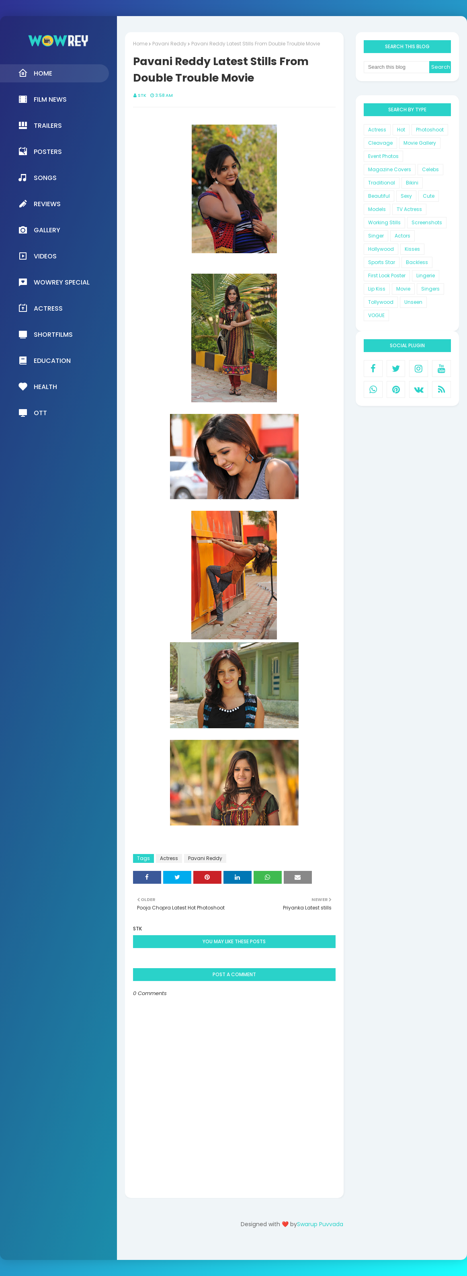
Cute (428, 196)
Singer (376, 235)
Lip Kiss (376, 288)
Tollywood (380, 302)
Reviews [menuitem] (39, 204)
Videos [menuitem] (37, 256)
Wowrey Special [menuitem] (54, 282)
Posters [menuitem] (40, 151)
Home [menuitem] (35, 73)
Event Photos (383, 156)
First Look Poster (387, 275)
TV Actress (409, 209)
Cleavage (380, 142)
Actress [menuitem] (40, 308)
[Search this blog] (396, 67)
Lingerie (425, 275)
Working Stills (384, 222)
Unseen (413, 302)
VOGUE (376, 315)
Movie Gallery (420, 142)
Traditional (381, 182)
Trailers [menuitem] (40, 125)
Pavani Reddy (169, 43)
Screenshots (427, 222)
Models (377, 209)
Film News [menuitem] (42, 99)
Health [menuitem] (37, 386)
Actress (169, 858)
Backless (417, 262)
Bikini (412, 182)
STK (142, 95)
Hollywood (381, 249)
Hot (401, 129)
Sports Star (381, 262)
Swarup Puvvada (320, 1224)
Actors (402, 235)
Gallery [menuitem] (39, 230)
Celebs (430, 169)
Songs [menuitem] (37, 177)
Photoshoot (430, 129)
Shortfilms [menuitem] (45, 334)
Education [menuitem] (44, 360)
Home (140, 43)
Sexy (406, 196)
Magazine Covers (389, 169)
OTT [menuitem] (32, 413)
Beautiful (379, 196)
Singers (430, 288)
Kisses (412, 249)
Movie (403, 288)
